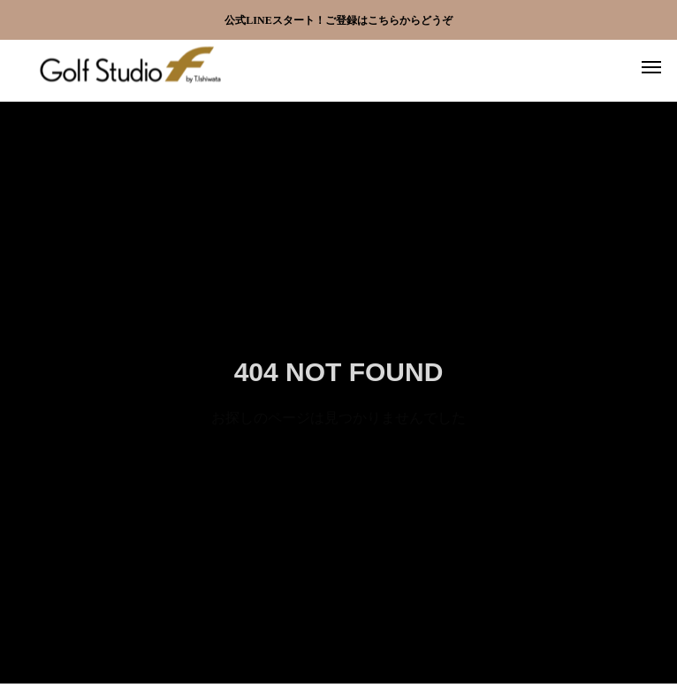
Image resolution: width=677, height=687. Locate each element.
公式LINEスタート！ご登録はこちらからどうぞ (338, 20)
